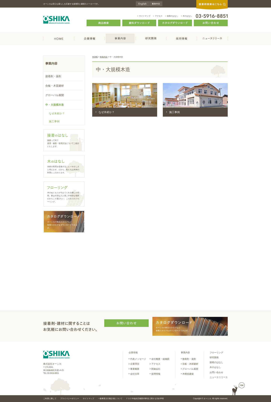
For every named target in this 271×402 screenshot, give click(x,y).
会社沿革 (134, 374)
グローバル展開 (54, 95)
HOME (58, 38)
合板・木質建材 (54, 85)
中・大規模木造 (54, 104)
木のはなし (187, 16)
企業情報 (89, 38)
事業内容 (120, 38)
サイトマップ (144, 16)
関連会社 (155, 369)
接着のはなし (172, 16)
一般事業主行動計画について (110, 398)
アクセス (158, 16)
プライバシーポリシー (69, 398)
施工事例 (174, 112)
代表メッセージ (138, 359)
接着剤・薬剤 (53, 76)
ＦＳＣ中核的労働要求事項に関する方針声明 (145, 398)
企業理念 (134, 364)
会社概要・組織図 (160, 359)
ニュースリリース (212, 38)
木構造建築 (188, 374)
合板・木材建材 (190, 364)
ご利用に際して (49, 398)
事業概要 (134, 369)
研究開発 (151, 38)
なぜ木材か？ (106, 112)
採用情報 (181, 38)
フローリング (216, 352)
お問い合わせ (216, 372)
